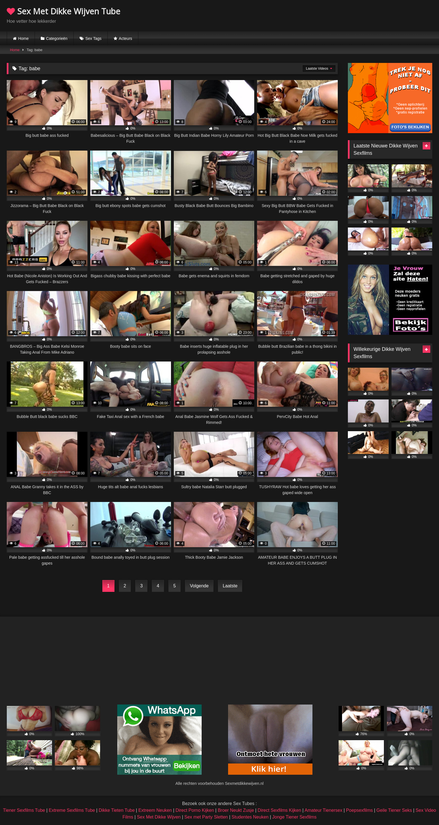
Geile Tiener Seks (394, 810)
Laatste (230, 585)
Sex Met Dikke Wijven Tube (63, 11)
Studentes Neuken (250, 817)
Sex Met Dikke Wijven (159, 817)
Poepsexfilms (359, 810)
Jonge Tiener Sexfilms (294, 817)
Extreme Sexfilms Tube (72, 810)
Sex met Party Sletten (206, 817)
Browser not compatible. (366, 14)
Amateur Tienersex (323, 810)
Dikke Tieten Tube (117, 810)
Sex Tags (93, 38)
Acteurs (125, 38)
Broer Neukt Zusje (236, 810)
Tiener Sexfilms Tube (24, 810)
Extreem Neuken (155, 810)
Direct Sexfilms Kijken (279, 810)
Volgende (199, 585)
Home (23, 38)
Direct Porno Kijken (194, 810)
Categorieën (56, 38)
